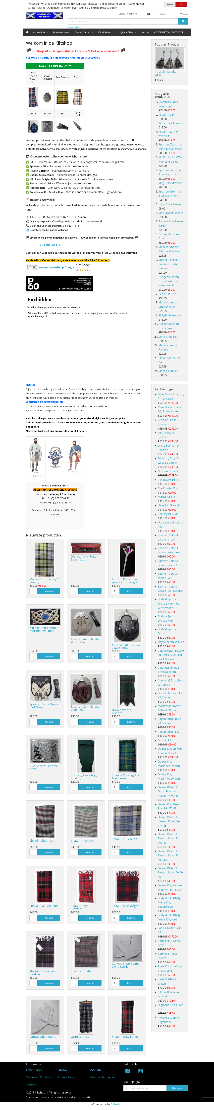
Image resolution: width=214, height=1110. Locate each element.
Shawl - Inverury (82, 841)
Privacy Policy (66, 1077)
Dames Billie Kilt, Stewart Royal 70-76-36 (171, 872)
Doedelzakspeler (61, 32)
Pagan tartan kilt (168, 731)
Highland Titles (126, 32)
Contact (31, 1085)
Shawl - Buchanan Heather (42, 972)
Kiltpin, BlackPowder (171, 123)
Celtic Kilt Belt (167, 294)
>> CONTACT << (51, 245)
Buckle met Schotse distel (43, 767)
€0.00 (184, 13)
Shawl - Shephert (41, 841)
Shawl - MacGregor (125, 906)
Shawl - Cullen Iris (124, 839)
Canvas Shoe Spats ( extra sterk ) (126, 965)
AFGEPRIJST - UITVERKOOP (169, 32)
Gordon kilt (165, 740)
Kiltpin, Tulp (166, 114)
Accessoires (39, 32)
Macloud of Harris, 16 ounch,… (44, 580)
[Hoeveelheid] (33, 591)
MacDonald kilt (167, 497)
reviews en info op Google (56, 267)
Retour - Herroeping (103, 1077)
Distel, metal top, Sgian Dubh (83, 557)
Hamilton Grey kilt (169, 505)
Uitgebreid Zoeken (75, 27)
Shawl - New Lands (125, 1037)
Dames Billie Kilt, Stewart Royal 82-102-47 (169, 838)
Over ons (95, 1069)
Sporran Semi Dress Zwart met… (126, 646)
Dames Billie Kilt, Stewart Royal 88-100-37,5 (169, 855)
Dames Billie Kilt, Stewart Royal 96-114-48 (169, 821)
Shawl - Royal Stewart (80, 907)
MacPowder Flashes (170, 213)
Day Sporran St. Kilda (171, 642)
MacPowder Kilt (167, 488)
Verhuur (145, 32)
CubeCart (117, 1104)
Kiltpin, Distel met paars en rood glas (125, 580)
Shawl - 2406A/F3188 (44, 906)
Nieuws (62, 1069)
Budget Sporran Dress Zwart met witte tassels (168, 281)
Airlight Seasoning (170, 315)
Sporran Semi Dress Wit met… (85, 640)
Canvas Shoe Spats (42, 1037)
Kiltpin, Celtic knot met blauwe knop (42, 629)
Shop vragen (34, 1069)
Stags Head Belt (168, 371)
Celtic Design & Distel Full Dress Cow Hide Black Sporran (171, 655)
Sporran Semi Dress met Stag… (43, 705)
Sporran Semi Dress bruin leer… (85, 707)
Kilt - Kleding (104, 32)
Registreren (131, 14)
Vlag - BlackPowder (170, 183)
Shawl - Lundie (81, 971)
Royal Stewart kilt (169, 480)
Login (121, 14)
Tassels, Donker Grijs (166, 73)
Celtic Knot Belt (168, 336)
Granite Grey (80, 1037)
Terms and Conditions (40, 1077)
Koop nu (49, 591)
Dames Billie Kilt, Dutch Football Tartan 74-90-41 (168, 791)
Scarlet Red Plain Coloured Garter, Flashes (169, 264)
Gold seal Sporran (169, 471)
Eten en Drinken (82, 32)
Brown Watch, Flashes (122, 711)
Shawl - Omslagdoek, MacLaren (127, 776)
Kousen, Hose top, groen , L (84, 776)
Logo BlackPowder (170, 204)
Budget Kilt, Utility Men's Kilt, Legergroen (169, 902)
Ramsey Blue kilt (168, 514)
